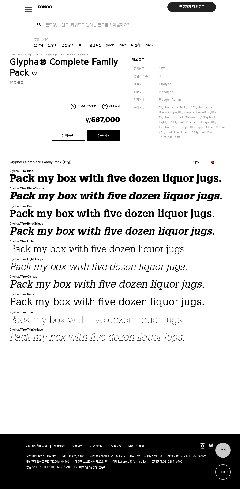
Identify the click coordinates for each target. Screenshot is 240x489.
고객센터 (223, 450)
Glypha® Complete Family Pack (67, 54)
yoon (110, 45)
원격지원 (116, 446)
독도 (82, 45)
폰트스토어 (16, 54)
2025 (149, 45)
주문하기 (104, 135)
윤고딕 (38, 45)
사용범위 (114, 106)
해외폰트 (33, 54)
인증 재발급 (97, 446)
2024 (123, 45)
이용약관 (59, 446)
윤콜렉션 (95, 45)
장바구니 (68, 135)
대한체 (135, 45)
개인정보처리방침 (36, 446)
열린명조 (68, 45)
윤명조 (52, 45)
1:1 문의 (223, 472)
